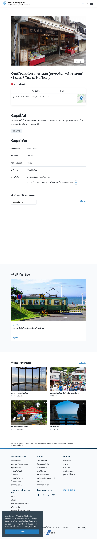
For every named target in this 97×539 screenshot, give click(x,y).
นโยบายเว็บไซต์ (45, 527)
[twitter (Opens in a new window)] (43, 494)
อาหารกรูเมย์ (42, 467)
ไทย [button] (81, 527)
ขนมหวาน (16, 131)
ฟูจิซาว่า (22, 84)
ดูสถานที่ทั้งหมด (69, 474)
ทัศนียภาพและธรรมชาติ (46, 478)
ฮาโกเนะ (66, 467)
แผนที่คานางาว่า (69, 471)
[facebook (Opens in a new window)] (38, 494)
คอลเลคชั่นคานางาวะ (19, 464)
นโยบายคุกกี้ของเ (11, 526)
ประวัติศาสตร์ (42, 471)
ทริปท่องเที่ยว (16, 507)
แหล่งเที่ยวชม (42, 460)
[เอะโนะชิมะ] (68, 415)
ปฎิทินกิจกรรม (16, 467)
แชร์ (62, 91)
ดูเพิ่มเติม (82, 363)
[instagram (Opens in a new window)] (48, 494)
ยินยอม (22, 531)
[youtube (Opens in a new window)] (53, 494)
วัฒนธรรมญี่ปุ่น (43, 464)
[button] (86, 3)
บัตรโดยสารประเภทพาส (20, 503)
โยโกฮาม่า (67, 460)
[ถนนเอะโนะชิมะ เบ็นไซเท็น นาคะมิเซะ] (68, 382)
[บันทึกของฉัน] (86, 3)
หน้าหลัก (14, 443)
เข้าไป (13, 500)
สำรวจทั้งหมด (16, 485)
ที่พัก (13, 496)
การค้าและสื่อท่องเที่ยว (61, 527)
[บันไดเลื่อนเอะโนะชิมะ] (29, 415)
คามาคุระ (66, 464)
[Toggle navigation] (91, 3)
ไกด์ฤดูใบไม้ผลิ (16, 471)
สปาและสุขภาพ (43, 474)
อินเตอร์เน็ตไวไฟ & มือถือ (20, 510)
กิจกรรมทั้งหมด (43, 485)
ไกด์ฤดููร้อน (15, 474)
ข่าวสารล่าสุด (16, 460)
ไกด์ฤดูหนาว (16, 481)
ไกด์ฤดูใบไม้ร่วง (17, 478)
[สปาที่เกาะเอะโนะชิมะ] (29, 382)
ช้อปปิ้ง (39, 481)
